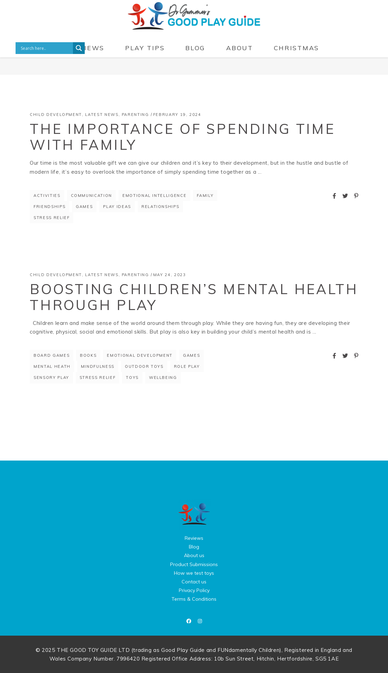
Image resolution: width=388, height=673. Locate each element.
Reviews (194, 538)
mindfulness (97, 366)
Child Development (56, 114)
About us (194, 555)
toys (132, 377)
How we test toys (194, 573)
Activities (47, 195)
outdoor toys (144, 366)
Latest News (101, 114)
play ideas (117, 206)
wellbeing (163, 377)
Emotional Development (140, 355)
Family (205, 195)
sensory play (51, 377)
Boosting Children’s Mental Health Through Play (194, 296)
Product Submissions (194, 564)
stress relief (52, 217)
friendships (49, 206)
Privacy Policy (194, 590)
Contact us (194, 582)
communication (91, 195)
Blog (194, 547)
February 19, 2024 (177, 114)
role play (187, 366)
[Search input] (46, 48)
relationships (160, 206)
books (88, 355)
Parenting (135, 114)
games (84, 206)
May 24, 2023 (169, 274)
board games (52, 355)
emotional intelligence (154, 195)
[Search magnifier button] (79, 48)
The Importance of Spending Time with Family (182, 136)
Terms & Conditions (194, 599)
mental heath (52, 366)
